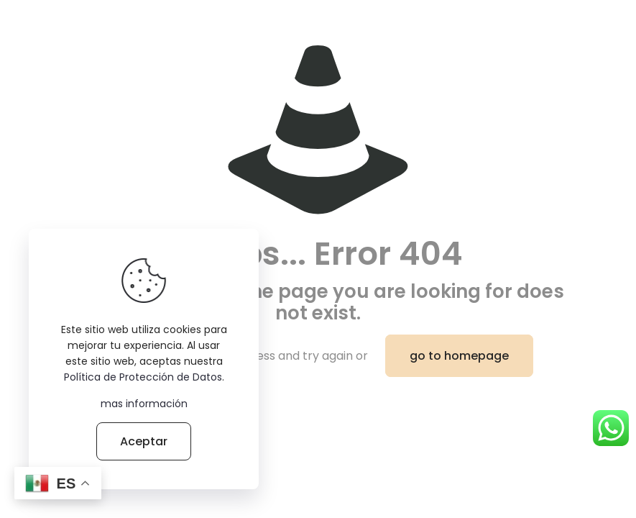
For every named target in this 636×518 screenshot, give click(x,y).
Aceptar (143, 441)
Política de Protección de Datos (143, 377)
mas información (144, 403)
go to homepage (459, 355)
